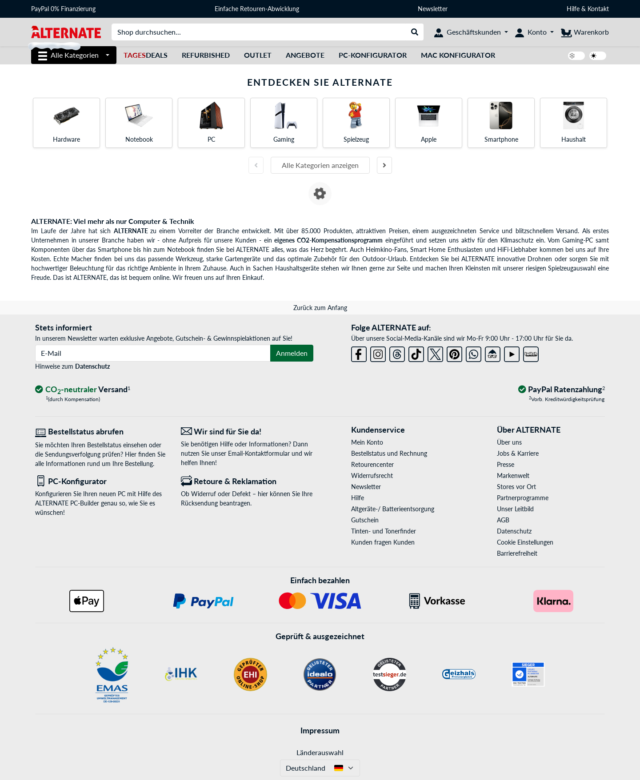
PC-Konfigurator (373, 55)
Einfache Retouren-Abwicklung (257, 8)
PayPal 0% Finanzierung (63, 8)
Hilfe (573, 8)
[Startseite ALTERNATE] (66, 31)
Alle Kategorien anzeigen (320, 165)
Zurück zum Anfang (320, 307)
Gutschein (365, 520)
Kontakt (598, 8)
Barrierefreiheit (517, 553)
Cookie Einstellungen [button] (525, 542)
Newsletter (433, 8)
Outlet (258, 55)
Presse (505, 464)
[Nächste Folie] (384, 165)
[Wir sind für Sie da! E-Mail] (247, 432)
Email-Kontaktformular (259, 453)
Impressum (320, 730)
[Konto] (534, 32)
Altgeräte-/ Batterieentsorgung (392, 509)
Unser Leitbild (515, 509)
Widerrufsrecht (372, 475)
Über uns (509, 442)
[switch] (576, 56)
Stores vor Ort (516, 486)
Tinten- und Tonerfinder (383, 531)
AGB (503, 520)
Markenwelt (513, 475)
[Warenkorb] (585, 32)
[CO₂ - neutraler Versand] (82, 390)
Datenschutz (92, 366)
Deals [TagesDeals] (146, 55)
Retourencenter (372, 464)
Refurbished (206, 55)
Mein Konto (367, 442)
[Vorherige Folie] (256, 165)
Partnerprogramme (522, 497)
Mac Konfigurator (458, 55)
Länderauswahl (320, 752)
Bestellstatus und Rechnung (389, 453)
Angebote (305, 55)
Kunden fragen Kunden (383, 542)
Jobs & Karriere (518, 453)
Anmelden (292, 353)
